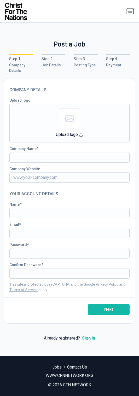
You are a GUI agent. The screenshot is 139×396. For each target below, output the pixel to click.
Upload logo (20, 100)
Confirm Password (25, 265)
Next (108, 309)
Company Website (24, 169)
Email (14, 224)
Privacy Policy (107, 284)
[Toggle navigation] (130, 11)
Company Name (23, 149)
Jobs (57, 367)
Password (18, 245)
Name (14, 204)
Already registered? (69, 338)
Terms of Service (23, 290)
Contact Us (77, 367)
